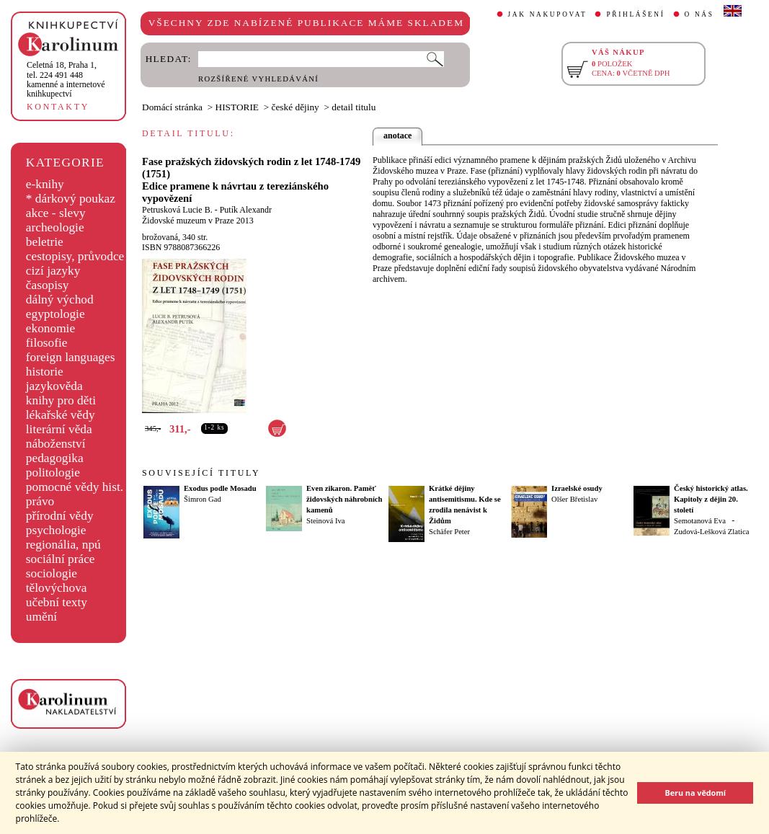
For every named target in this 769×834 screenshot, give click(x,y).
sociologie (51, 573)
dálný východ (60, 299)
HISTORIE (237, 107)
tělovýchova (56, 588)
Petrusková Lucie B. (177, 210)
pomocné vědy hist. (74, 487)
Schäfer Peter (449, 532)
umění (41, 617)
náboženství (56, 444)
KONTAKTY (58, 107)
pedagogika (55, 458)
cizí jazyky (53, 271)
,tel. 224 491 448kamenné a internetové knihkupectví (66, 79)
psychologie (56, 530)
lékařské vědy (60, 415)
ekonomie (50, 328)
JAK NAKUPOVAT (547, 14)
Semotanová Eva (700, 521)
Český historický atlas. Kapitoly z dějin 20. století (711, 499)
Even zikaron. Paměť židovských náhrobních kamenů (344, 499)
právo (40, 501)
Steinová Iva (325, 521)
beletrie (44, 242)
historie (44, 371)
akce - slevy (56, 213)
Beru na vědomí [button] (695, 792)
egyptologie (55, 314)
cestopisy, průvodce (75, 256)
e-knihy (45, 184)
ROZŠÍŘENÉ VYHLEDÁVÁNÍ (258, 79)
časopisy (47, 285)
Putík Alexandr (246, 210)
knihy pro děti (61, 400)
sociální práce (60, 559)
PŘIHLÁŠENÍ (635, 14)
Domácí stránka (172, 107)
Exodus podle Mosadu (220, 488)
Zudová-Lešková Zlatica (711, 532)
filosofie (47, 343)
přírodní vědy (60, 516)
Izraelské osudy (577, 488)
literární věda (59, 429)
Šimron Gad (202, 499)
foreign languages (70, 357)
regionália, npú (63, 544)
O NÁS (699, 14)
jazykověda (54, 386)
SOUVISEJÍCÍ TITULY (201, 473)
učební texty (56, 602)
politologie (53, 472)
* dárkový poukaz (70, 198)
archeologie (55, 227)
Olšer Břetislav (574, 499)
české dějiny (295, 107)
